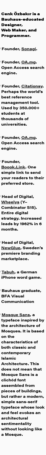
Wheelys (10, 201)
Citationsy (32, 86)
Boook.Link (13, 166)
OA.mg (28, 62)
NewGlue (10, 247)
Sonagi (28, 48)
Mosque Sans (16, 314)
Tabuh (8, 271)
